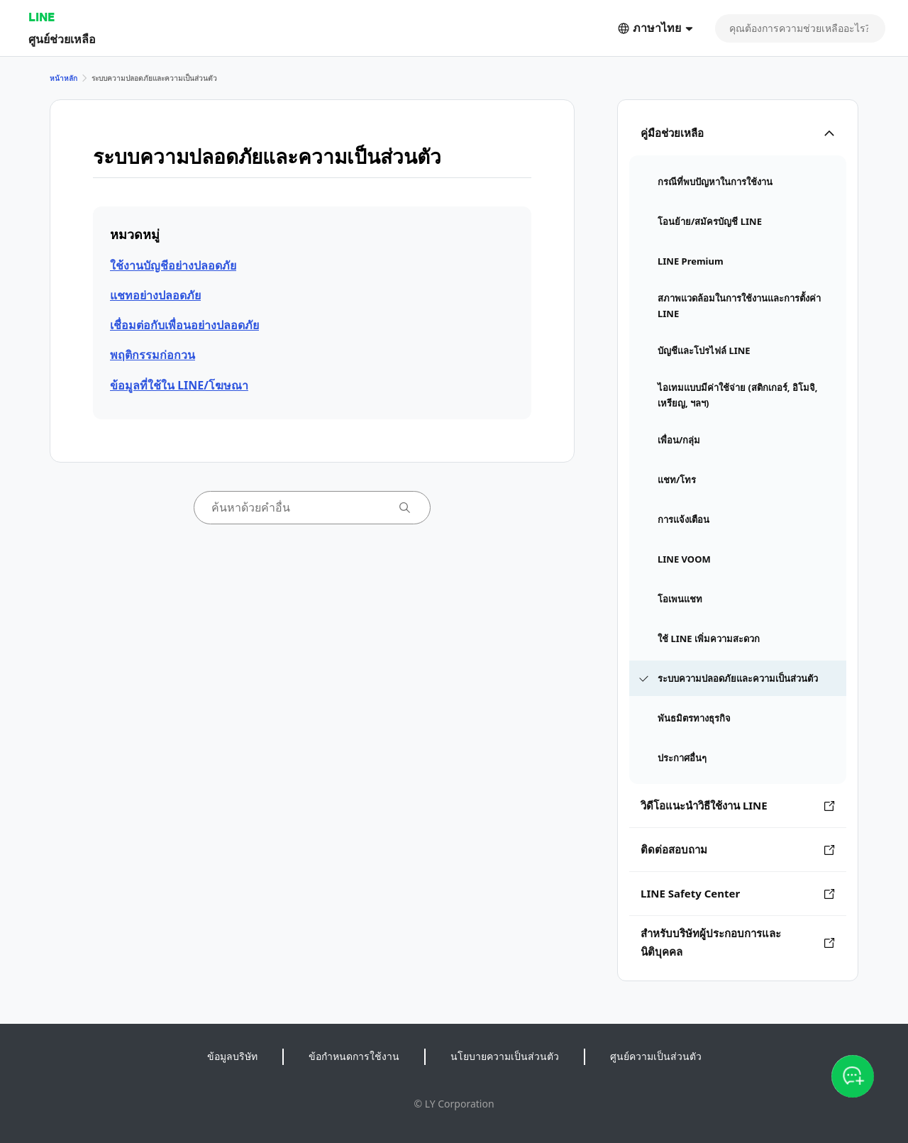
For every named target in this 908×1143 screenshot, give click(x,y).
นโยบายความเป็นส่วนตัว (504, 1056)
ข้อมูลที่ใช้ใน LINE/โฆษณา (179, 385)
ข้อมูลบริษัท (232, 1056)
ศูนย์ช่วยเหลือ (62, 38)
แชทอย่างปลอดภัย (155, 295)
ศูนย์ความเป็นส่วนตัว (656, 1056)
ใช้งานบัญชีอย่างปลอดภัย (173, 265)
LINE (41, 16)
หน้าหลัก (63, 78)
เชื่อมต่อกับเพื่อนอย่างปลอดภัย (184, 325)
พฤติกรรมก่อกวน (152, 355)
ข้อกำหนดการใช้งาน (354, 1056)
